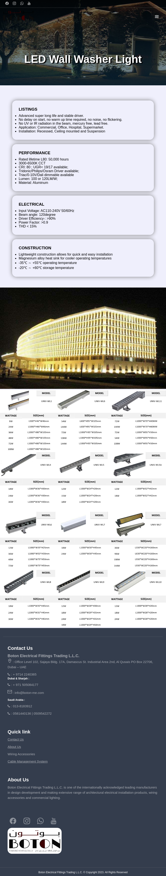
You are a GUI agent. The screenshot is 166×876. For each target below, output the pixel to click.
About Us (14, 747)
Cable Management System (28, 761)
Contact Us (16, 739)
